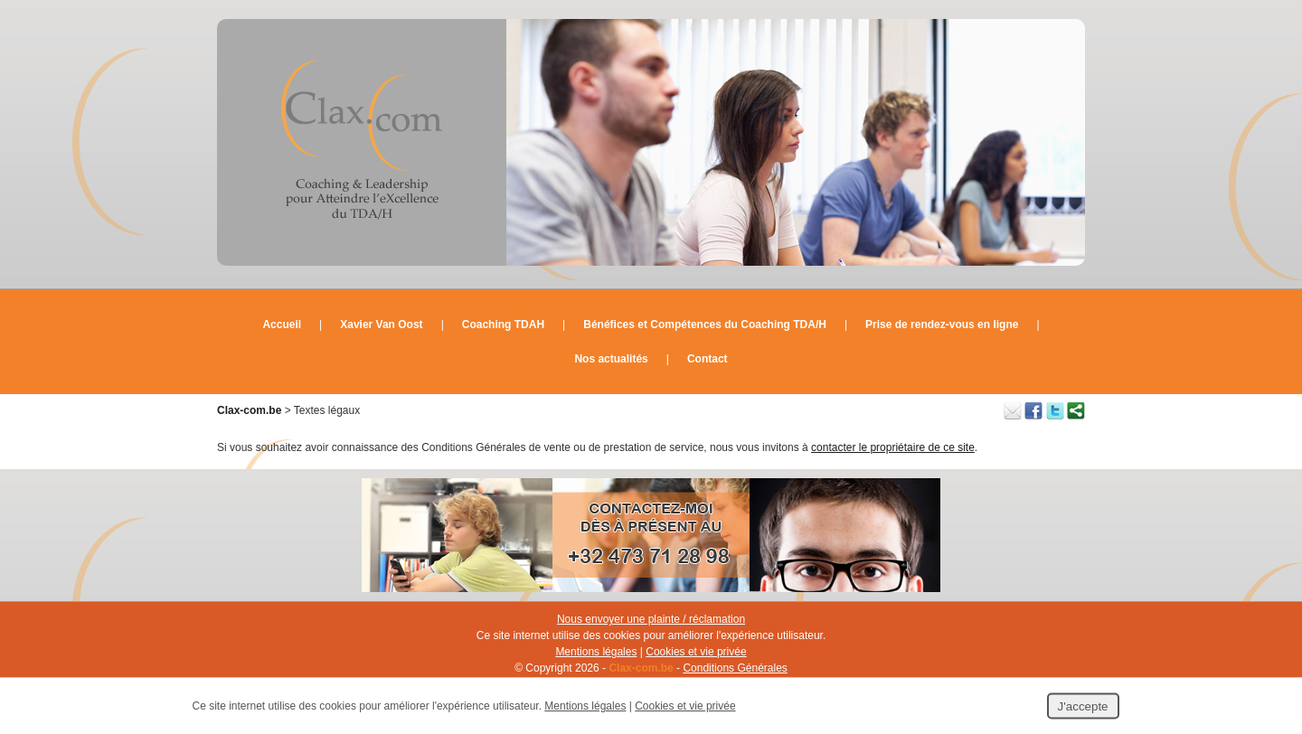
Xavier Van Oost (381, 324)
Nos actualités (610, 359)
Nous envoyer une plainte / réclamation (651, 619)
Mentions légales (596, 651)
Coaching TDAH (503, 324)
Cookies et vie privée (696, 651)
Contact (707, 359)
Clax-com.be (249, 410)
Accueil (281, 324)
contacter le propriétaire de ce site (893, 447)
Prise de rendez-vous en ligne (941, 324)
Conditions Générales (735, 668)
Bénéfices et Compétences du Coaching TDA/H (704, 324)
